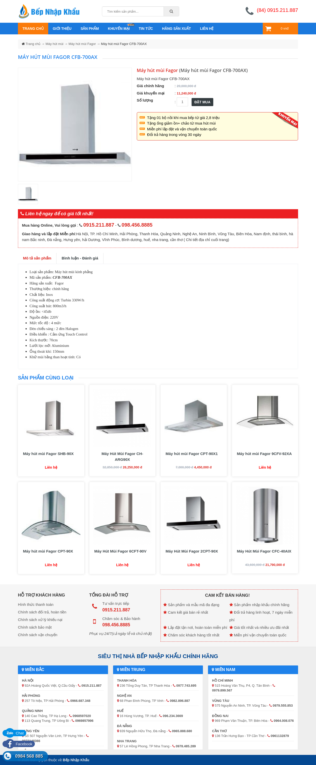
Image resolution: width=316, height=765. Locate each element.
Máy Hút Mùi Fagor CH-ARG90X (122, 456)
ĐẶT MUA (202, 102)
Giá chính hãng (150, 86)
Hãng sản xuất (176, 29)
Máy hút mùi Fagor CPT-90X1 (192, 453)
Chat (14, 733)
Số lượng (145, 100)
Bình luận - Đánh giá (80, 258)
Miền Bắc (33, 669)
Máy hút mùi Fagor (82, 44)
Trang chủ (33, 29)
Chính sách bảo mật (35, 627)
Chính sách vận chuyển (37, 635)
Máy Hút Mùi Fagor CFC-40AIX (264, 551)
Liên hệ (207, 29)
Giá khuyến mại (151, 93)
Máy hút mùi (54, 44)
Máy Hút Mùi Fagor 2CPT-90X (192, 551)
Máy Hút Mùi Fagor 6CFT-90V (120, 551)
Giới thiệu (62, 29)
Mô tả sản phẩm (37, 258)
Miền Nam (223, 669)
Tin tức (146, 29)
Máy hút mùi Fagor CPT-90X (48, 551)
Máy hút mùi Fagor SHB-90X (48, 453)
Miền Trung (131, 669)
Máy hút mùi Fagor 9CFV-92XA (264, 453)
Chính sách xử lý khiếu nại (40, 619)
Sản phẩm (90, 29)
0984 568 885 (29, 756)
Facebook (18, 744)
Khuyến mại (119, 29)
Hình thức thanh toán (36, 604)
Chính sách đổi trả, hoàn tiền (42, 612)
